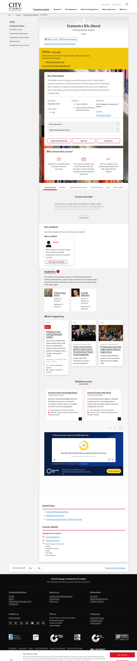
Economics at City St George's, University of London (64, 519)
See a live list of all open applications (56, 66)
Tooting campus (95, 623)
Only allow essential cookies (122, 656)
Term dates (94, 596)
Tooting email (13, 604)
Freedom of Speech (96, 601)
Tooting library (54, 599)
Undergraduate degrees (30, 15)
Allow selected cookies (122, 650)
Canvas (11, 599)
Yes (30, 568)
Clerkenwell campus (103, 115)
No (39, 568)
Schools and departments (99, 599)
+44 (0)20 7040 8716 (53, 537)
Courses (18, 15)
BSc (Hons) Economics (55, 62)
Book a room (53, 601)
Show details (87, 656)
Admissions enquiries (52, 540)
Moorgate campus (96, 620)
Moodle (11, 596)
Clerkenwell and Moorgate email (20, 601)
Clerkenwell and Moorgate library (60, 596)
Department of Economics (55, 515)
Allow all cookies (122, 645)
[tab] (50, 187)
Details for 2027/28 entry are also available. (60, 44)
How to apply (56, 52)
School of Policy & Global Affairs (57, 512)
